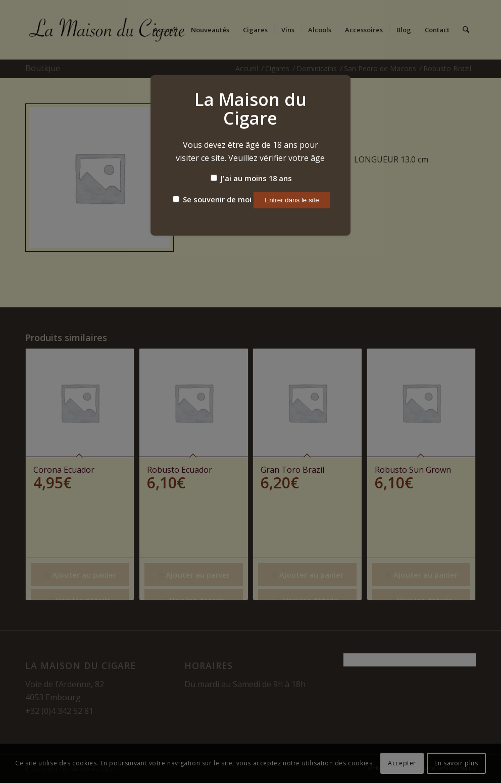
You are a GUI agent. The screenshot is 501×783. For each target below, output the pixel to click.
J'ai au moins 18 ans (251, 178)
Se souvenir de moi (212, 199)
